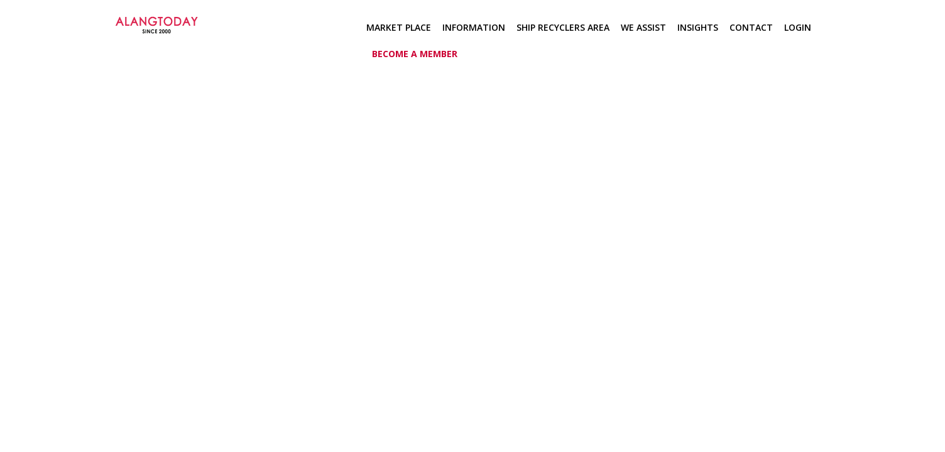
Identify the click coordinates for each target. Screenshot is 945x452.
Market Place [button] (398, 27)
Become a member (414, 54)
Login (797, 27)
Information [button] (473, 27)
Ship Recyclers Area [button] (562, 27)
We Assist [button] (643, 27)
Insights (697, 27)
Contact (751, 27)
